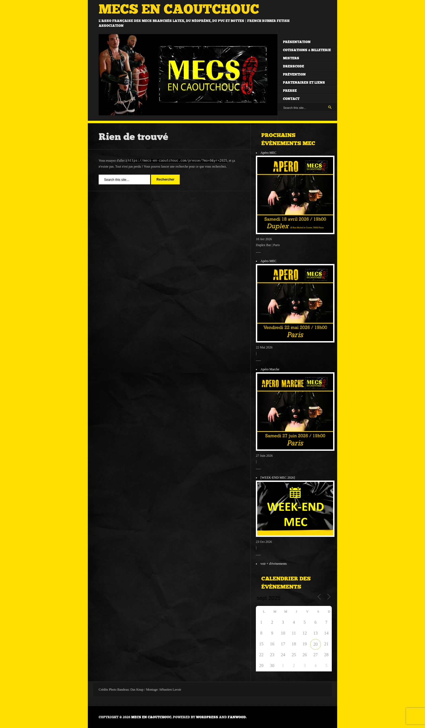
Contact (291, 99)
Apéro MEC (268, 153)
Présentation (297, 42)
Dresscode (293, 66)
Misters (291, 58)
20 (315, 644)
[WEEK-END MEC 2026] (277, 477)
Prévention (294, 74)
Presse (290, 91)
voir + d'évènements (273, 564)
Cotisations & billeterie (307, 50)
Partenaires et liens (304, 82)
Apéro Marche (269, 369)
